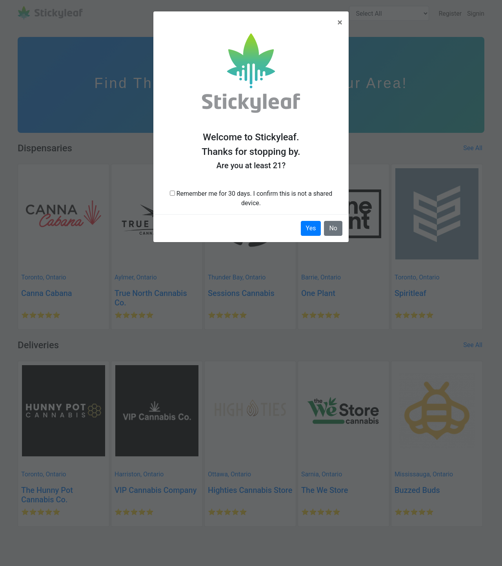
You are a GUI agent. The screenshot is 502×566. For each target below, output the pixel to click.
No (333, 228)
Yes (311, 228)
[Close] (340, 22)
